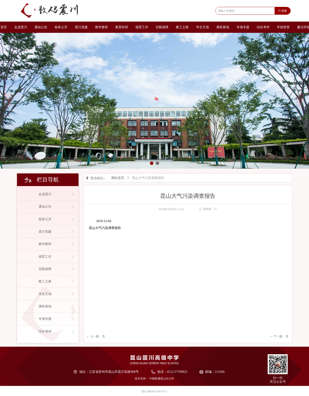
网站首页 (117, 178)
